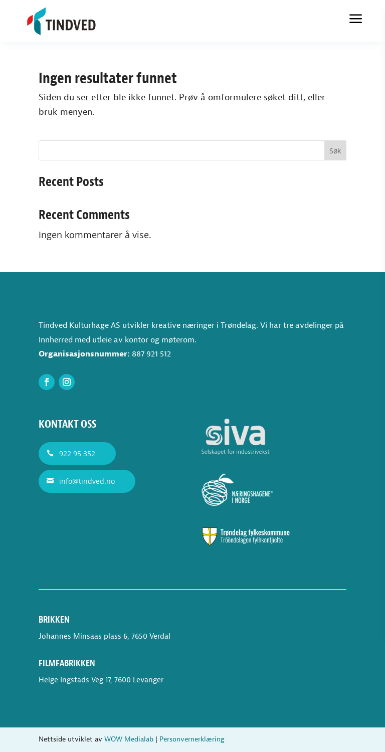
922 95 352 (77, 453)
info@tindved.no (87, 481)
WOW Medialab (128, 739)
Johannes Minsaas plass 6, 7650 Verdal (104, 636)
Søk (335, 150)
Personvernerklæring (192, 739)
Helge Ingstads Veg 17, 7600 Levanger (101, 680)
